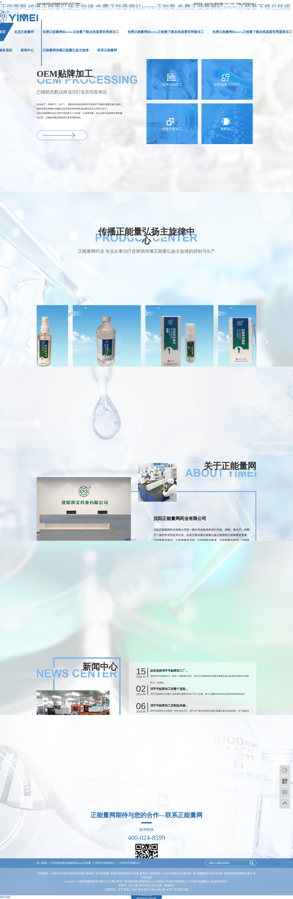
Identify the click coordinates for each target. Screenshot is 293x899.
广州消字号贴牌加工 (104, 863)
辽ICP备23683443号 (140, 885)
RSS (227, 3)
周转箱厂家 (189, 873)
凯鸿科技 (169, 885)
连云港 (161, 889)
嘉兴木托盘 (216, 873)
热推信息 (198, 3)
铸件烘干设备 (131, 873)
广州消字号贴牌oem (129, 863)
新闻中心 (27, 50)
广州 (174, 889)
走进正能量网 (24, 32)
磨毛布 (144, 873)
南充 (146, 889)
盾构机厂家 (92, 873)
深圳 (180, 889)
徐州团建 (104, 873)
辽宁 (120, 889)
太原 (168, 889)
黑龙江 (127, 889)
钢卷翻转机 (203, 873)
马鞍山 (153, 889)
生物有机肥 (230, 873)
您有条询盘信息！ (246, 3)
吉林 (134, 889)
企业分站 (208, 3)
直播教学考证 (245, 873)
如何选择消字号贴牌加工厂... (169, 712)
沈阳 (185, 889)
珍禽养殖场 (117, 873)
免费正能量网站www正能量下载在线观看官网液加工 (80, 32)
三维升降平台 (156, 873)
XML (232, 3)
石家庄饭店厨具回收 (74, 873)
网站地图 (218, 3)
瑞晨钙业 (56, 873)
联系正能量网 (107, 50)
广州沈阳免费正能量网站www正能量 (70, 863)
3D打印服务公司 (173, 873)
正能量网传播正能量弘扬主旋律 (65, 50)
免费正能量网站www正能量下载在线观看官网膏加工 (165, 32)
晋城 (140, 889)
